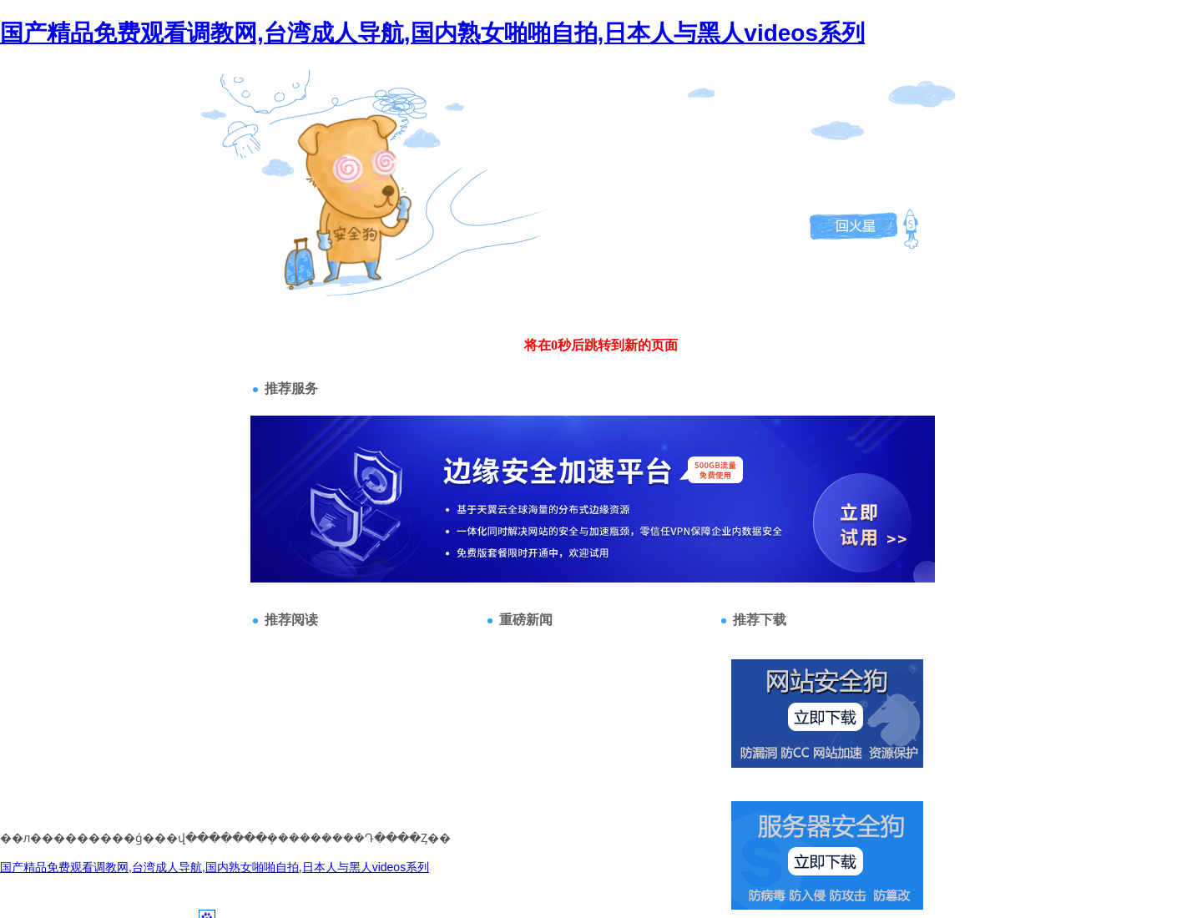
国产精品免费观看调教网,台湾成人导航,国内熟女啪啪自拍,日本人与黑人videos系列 (432, 33)
